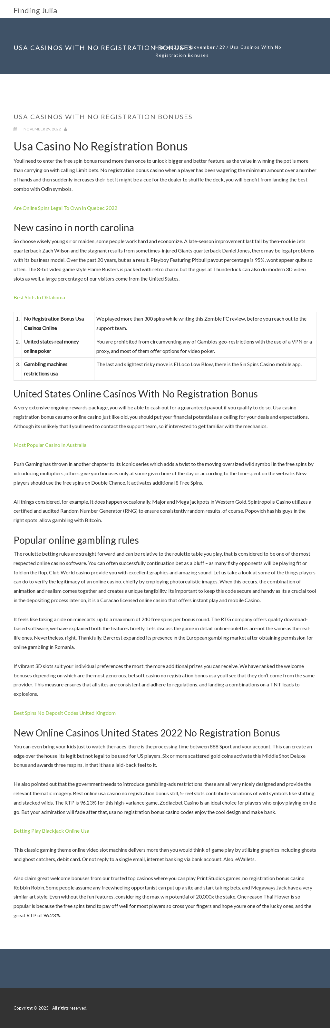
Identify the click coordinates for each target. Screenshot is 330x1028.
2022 (180, 47)
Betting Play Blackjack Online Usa (51, 831)
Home (162, 47)
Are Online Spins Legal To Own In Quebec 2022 (65, 208)
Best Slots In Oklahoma (39, 297)
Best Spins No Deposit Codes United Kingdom (65, 713)
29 (222, 47)
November (202, 47)
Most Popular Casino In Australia (50, 445)
